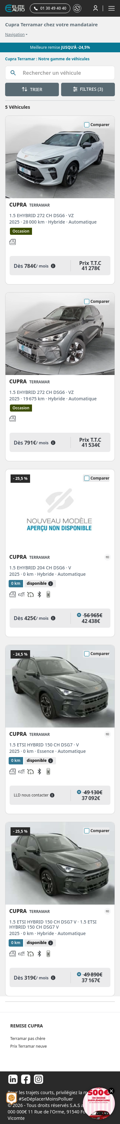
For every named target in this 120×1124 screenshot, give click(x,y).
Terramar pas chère (27, 1038)
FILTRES (88, 89)
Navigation (15, 34)
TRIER (32, 89)
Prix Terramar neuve (28, 1046)
